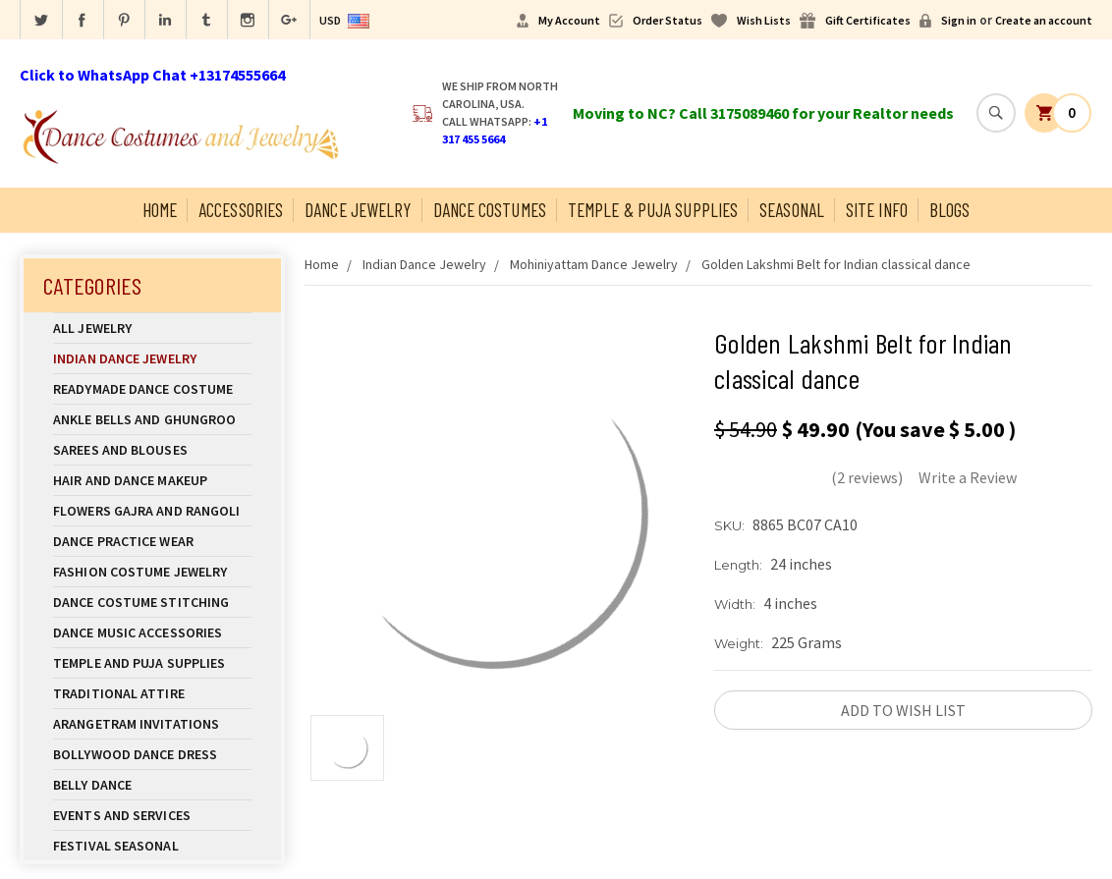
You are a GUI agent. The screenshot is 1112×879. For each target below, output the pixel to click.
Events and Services (122, 815)
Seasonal (791, 209)
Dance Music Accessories (137, 632)
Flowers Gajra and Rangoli (147, 511)
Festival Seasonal (116, 845)
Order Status (667, 20)
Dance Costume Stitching (141, 602)
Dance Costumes (489, 209)
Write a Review (967, 477)
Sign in (958, 20)
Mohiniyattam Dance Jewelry (594, 264)
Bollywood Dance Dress (135, 754)
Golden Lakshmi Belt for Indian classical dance (836, 264)
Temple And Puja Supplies (152, 663)
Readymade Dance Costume (152, 389)
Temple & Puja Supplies (653, 209)
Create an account (1043, 20)
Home (159, 209)
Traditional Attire (119, 693)
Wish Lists (764, 20)
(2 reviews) (867, 477)
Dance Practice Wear (152, 541)
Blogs (950, 209)
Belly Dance (152, 785)
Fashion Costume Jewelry (152, 571)
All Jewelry (152, 328)
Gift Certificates (868, 20)
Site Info (877, 209)
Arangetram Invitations (136, 724)
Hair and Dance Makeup (152, 480)
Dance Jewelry (358, 209)
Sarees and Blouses (152, 450)
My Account (569, 20)
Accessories (240, 209)
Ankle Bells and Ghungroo (144, 419)
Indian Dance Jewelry (152, 358)
